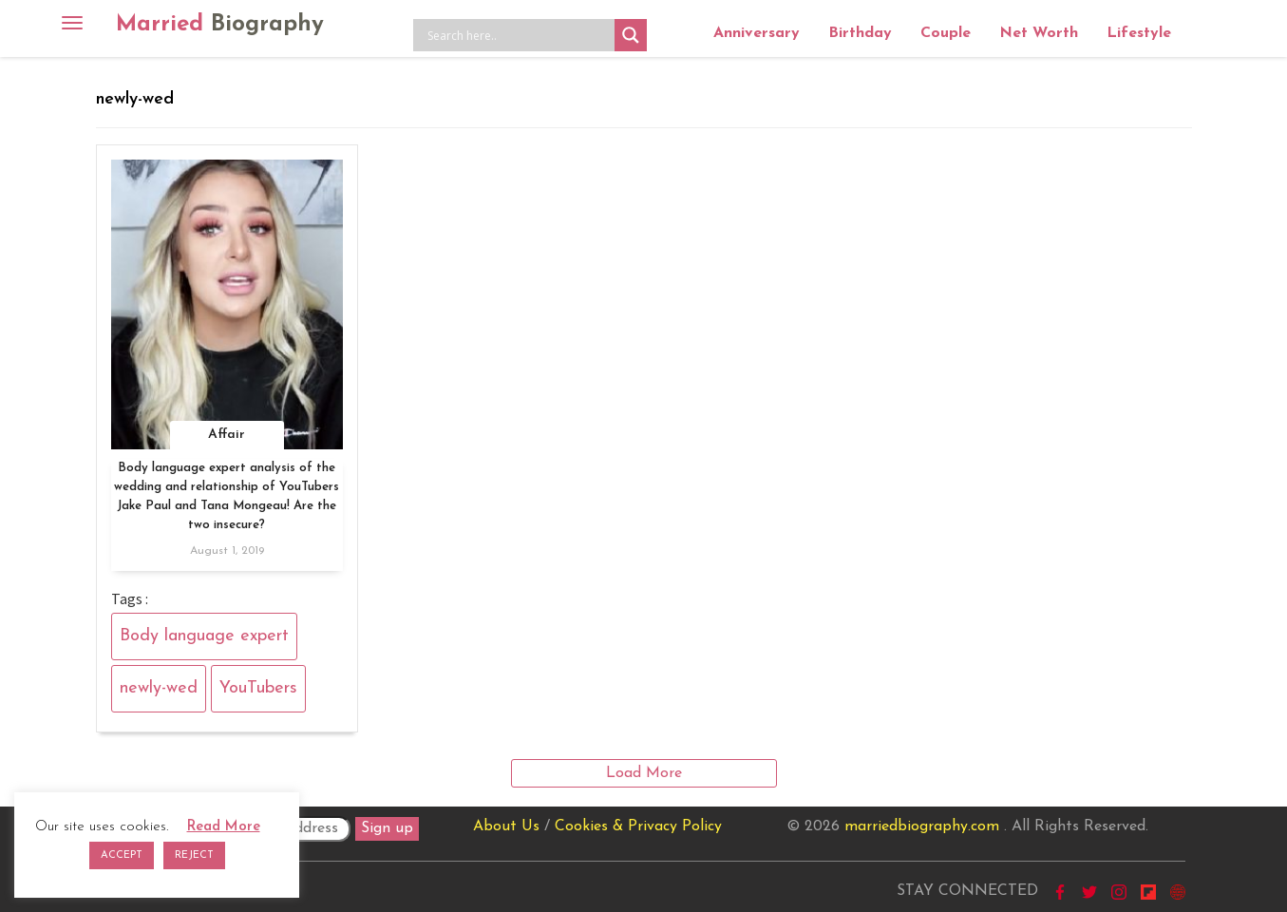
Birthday (860, 33)
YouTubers (258, 688)
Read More (223, 827)
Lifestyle (1139, 33)
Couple (945, 33)
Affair (226, 435)
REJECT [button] (194, 855)
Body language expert (204, 636)
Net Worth (1038, 33)
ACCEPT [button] (121, 855)
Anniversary (756, 33)
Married (220, 24)
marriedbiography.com (921, 826)
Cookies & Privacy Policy (638, 826)
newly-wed (159, 688)
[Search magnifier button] (631, 35)
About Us (506, 826)
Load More (644, 773)
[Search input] (518, 35)
